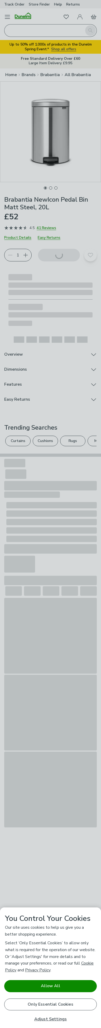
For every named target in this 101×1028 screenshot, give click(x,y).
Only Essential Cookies (50, 1004)
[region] (50, 967)
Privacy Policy (37, 970)
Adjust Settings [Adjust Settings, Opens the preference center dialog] (50, 1019)
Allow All (50, 986)
